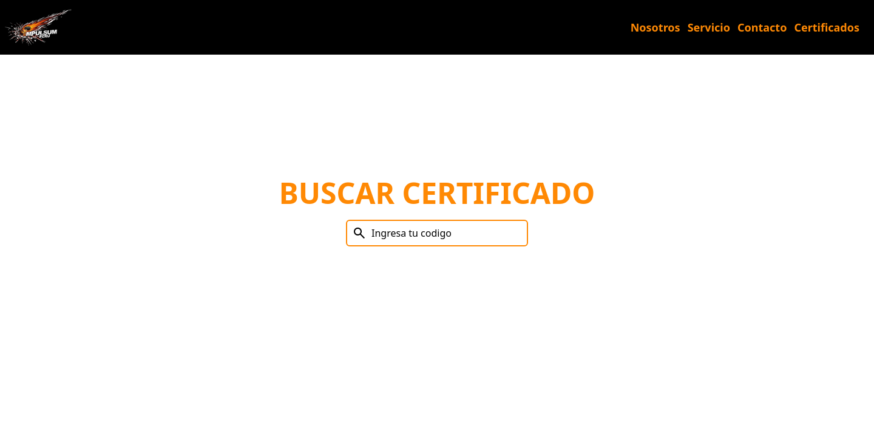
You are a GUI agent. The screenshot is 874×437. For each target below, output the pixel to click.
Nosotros (655, 27)
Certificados (826, 27)
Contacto (762, 27)
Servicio (709, 27)
